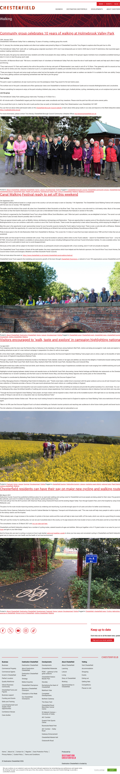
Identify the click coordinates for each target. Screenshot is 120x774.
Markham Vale (47, 690)
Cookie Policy (18, 754)
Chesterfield (90, 611)
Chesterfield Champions (69, 258)
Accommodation (87, 668)
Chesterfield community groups (98, 189)
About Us (11, 751)
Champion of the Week (29, 693)
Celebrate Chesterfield (27, 189)
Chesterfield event (88, 334)
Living (64, 674)
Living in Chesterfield (65, 191)
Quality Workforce (8, 681)
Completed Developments (47, 694)
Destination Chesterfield (17, 7)
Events (109, 4)
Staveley (45, 681)
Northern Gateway (48, 698)
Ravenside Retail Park (49, 725)
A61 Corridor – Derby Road (49, 729)
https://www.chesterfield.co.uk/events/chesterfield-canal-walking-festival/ (48, 255)
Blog (116, 4)
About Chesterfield (13, 189)
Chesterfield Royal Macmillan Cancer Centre (48, 706)
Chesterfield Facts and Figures (9, 690)
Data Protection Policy (40, 751)
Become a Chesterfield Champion (29, 689)
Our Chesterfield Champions (27, 697)
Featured (10, 484)
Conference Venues (8, 711)
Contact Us (20, 751)
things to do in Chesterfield (25, 613)
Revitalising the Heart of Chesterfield (50, 685)
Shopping (85, 671)
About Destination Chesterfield (28, 669)
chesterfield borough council (77, 189)
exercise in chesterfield (7, 613)
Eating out (85, 678)
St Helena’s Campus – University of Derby (49, 712)
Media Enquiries (27, 681)
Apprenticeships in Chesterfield (68, 685)
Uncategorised (50, 189)
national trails (106, 484)
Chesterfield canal (75, 334)
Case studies (6, 714)
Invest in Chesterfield (9, 674)
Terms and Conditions (32, 754)
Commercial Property (9, 668)
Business (59, 9)
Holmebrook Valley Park (49, 191)
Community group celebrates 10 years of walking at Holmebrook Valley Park (57, 33)
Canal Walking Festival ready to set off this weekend (39, 194)
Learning (65, 668)
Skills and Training (8, 701)
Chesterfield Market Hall (50, 737)
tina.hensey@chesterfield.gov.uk (85, 113)
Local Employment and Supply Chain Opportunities (10, 706)
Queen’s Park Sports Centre (48, 721)
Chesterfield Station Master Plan (48, 677)
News (101, 4)
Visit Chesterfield (87, 665)
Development (41, 611)
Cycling (109, 611)
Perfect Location (7, 678)
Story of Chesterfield (69, 678)
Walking (75, 191)
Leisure (42, 189)
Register (28, 751)
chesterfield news (19, 191)
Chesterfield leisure (6, 191)
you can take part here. (40, 523)
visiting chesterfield (15, 336)
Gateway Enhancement (50, 733)
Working (64, 681)
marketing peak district (93, 484)
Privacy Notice (7, 754)
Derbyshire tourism (73, 484)
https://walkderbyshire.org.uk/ (10, 109)
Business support (8, 694)
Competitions (86, 684)
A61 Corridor (46, 717)
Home (37, 189)
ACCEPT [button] (112, 770)
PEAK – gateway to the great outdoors (49, 672)
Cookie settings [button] (99, 770)
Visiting (58, 189)
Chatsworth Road (48, 740)
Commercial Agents (8, 671)
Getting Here (86, 681)
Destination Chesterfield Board (30, 674)
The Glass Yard (47, 701)
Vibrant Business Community (7, 685)
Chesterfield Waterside (49, 668)
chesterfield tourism (59, 484)
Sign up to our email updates (102, 640)
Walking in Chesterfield (86, 191)
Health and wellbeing (33, 191)
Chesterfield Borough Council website (49, 107)
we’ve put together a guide (56, 532)
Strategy (25, 678)
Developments (97, 9)
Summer (26, 484)
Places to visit (86, 687)
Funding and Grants (8, 698)
